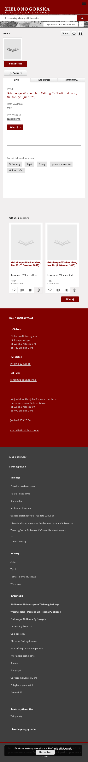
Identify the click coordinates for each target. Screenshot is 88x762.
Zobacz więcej (18, 541)
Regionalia (16, 501)
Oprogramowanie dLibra (23, 677)
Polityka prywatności (21, 685)
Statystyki (15, 670)
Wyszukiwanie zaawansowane (60, 24)
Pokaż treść (15, 63)
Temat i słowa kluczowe (23, 576)
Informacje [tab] (44, 80)
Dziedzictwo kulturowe (22, 486)
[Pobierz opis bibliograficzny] (22, 290)
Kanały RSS (16, 692)
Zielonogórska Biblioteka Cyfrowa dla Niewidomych (38, 530)
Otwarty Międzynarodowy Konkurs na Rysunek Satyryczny (41, 523)
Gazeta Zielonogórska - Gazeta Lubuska (32, 515)
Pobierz (14, 73)
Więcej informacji (62, 748)
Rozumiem (45, 752)
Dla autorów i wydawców (24, 641)
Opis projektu (17, 633)
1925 (9, 108)
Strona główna (17, 466)
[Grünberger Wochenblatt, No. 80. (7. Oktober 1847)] (26, 242)
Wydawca (15, 584)
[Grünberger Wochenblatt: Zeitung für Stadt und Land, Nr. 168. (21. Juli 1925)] (12, 49)
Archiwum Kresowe (21, 508)
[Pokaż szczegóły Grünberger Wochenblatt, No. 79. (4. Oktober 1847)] (74, 290)
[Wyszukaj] (82, 18)
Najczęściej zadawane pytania (26, 648)
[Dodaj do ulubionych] (73, 33)
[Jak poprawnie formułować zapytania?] (81, 24)
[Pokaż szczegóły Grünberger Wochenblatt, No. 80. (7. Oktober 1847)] (38, 290)
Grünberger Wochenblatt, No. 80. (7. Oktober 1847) (26, 264)
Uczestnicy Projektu (21, 626)
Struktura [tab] (72, 80)
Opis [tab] (16, 80)
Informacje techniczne (22, 655)
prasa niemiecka (61, 164)
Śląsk (29, 164)
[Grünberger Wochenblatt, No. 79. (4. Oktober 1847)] (62, 242)
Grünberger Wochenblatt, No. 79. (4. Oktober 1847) (62, 264)
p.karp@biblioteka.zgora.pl (24, 430)
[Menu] (83, 3)
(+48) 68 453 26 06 (20, 420)
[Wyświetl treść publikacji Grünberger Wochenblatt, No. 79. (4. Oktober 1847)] (66, 290)
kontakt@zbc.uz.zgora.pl (23, 379)
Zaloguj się (16, 716)
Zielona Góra (16, 170)
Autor (13, 562)
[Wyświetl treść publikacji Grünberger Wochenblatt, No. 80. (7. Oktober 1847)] (30, 290)
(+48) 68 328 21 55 (20, 363)
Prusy (42, 164)
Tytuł (13, 569)
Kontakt (14, 663)
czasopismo (14, 118)
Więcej (70, 299)
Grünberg (14, 164)
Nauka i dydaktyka (20, 493)
